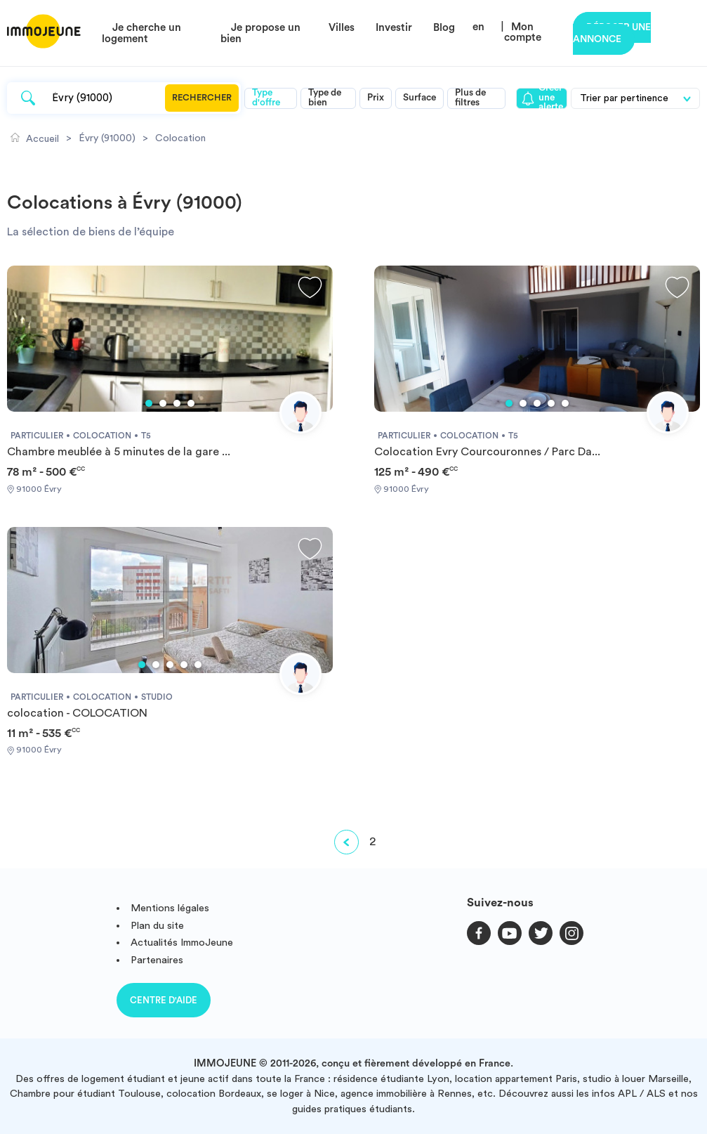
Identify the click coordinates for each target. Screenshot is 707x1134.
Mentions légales (170, 908)
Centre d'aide (163, 1000)
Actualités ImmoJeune (182, 942)
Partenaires (157, 960)
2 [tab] (162, 403)
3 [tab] (176, 403)
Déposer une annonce (612, 33)
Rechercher (202, 97)
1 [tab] (148, 403)
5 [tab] (565, 403)
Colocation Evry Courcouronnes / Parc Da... (487, 451)
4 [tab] (190, 403)
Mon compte (522, 32)
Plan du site (157, 925)
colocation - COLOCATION (77, 713)
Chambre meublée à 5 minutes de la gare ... (118, 451)
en (478, 27)
